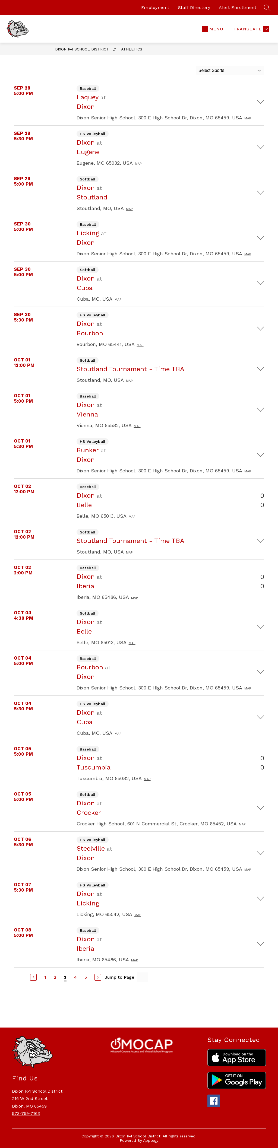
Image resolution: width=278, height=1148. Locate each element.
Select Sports (211, 70)
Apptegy (150, 1140)
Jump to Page (119, 977)
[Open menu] (212, 29)
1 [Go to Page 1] (45, 977)
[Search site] (267, 7)
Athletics (131, 49)
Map (247, 118)
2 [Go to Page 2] (55, 977)
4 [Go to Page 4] (75, 977)
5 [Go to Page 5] (85, 977)
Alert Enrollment (237, 7)
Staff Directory (194, 7)
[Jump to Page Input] (142, 977)
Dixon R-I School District (82, 49)
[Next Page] (97, 977)
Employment (155, 7)
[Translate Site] (250, 29)
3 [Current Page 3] (65, 977)
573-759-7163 (26, 1113)
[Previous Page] (33, 977)
